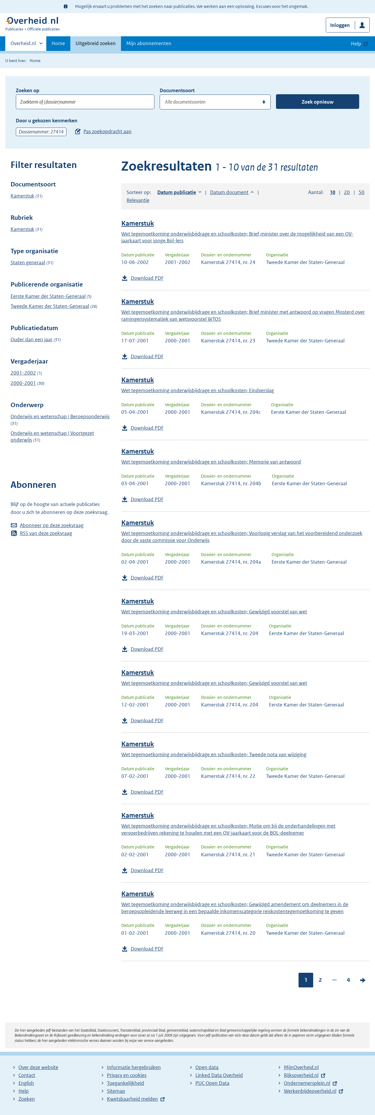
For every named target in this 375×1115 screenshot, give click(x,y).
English (26, 1083)
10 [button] (332, 192)
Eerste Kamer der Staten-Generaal (48, 296)
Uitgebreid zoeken (96, 43)
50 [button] (361, 192)
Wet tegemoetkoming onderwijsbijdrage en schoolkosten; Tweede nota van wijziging (213, 754)
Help (23, 1091)
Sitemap (116, 1091)
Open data (207, 1067)
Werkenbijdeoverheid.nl (310, 1091)
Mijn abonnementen (148, 43)
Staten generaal (28, 262)
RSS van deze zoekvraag (46, 533)
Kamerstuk (22, 196)
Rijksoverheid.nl (301, 1075)
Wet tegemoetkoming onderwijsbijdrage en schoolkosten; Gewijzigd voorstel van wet (214, 611)
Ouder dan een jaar (31, 339)
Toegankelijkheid (125, 1083)
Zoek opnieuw (317, 102)
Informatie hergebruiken (134, 1067)
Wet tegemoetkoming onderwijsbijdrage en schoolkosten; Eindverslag (197, 390)
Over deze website (38, 1067)
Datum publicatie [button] (176, 192)
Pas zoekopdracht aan (107, 131)
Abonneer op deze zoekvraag (51, 525)
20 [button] (347, 192)
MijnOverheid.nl (301, 1067)
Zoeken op (27, 90)
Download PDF (147, 278)
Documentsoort (177, 90)
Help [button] (356, 43)
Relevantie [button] (138, 200)
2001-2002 (23, 373)
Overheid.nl (23, 45)
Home (58, 43)
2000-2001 (23, 383)
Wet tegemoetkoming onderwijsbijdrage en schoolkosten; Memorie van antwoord (211, 462)
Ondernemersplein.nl (307, 1083)
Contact (26, 1075)
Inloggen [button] (340, 25)
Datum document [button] (229, 192)
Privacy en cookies (126, 1075)
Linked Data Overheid (219, 1075)
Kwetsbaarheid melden (132, 1099)
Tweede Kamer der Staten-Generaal (50, 306)
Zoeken (26, 1099)
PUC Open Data (212, 1083)
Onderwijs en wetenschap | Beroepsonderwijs (60, 416)
